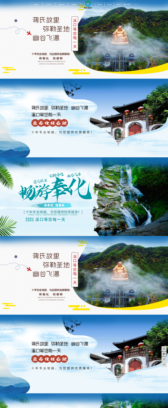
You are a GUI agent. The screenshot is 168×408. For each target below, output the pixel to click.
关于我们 (48, 4)
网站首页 (36, 4)
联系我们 (118, 4)
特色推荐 (109, 4)
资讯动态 (100, 4)
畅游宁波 (61, 4)
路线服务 (74, 4)
